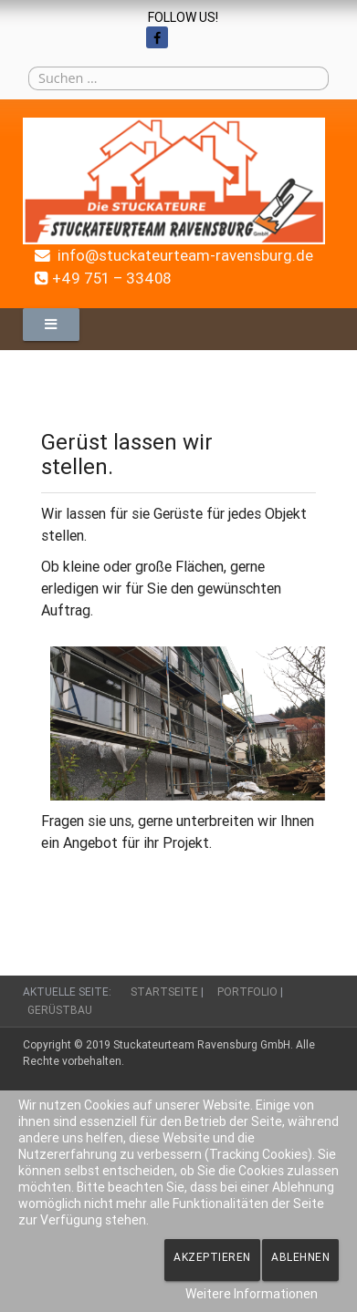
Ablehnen (300, 1257)
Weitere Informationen (251, 1294)
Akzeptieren (212, 1257)
